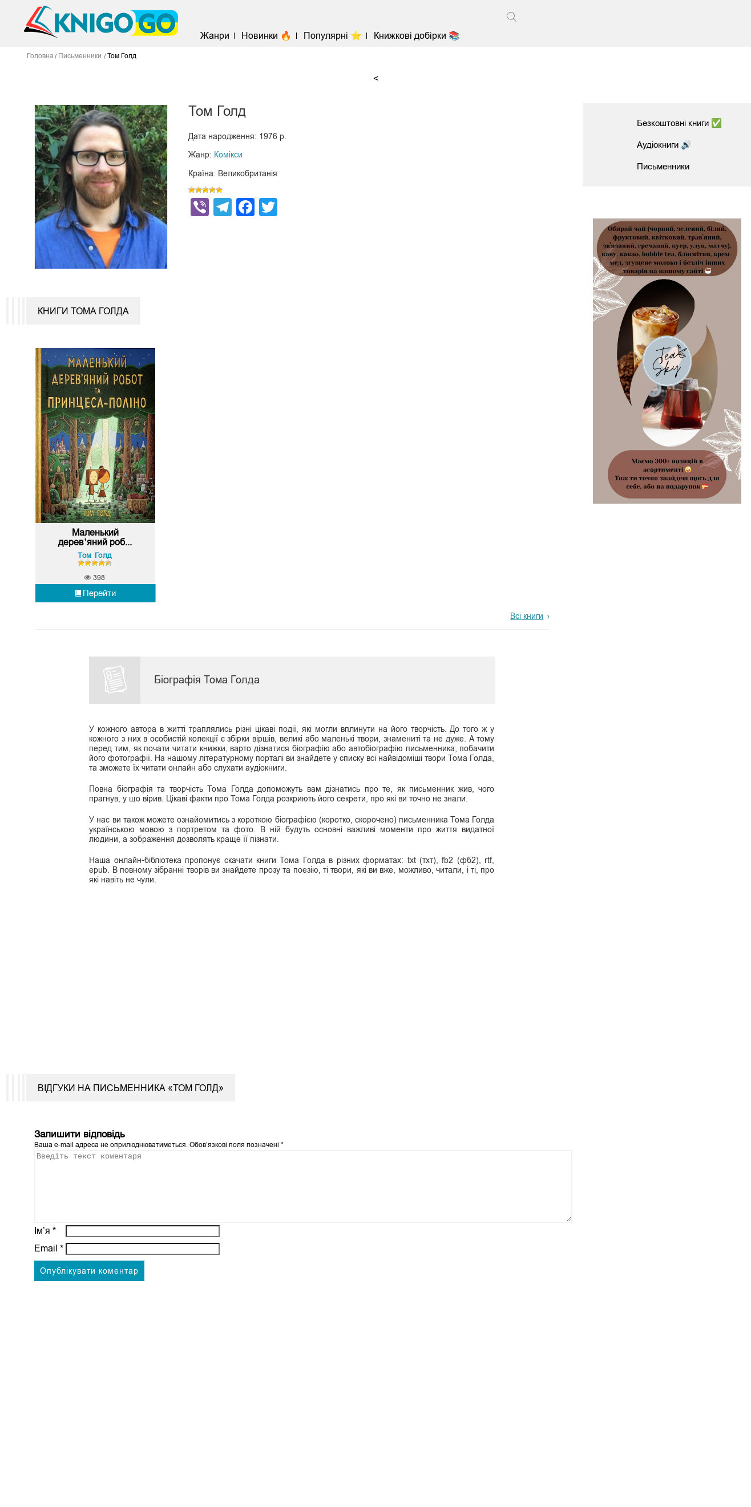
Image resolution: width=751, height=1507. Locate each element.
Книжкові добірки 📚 (421, 35)
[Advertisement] (285, 982)
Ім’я (45, 1255)
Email (48, 1273)
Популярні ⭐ (337, 35)
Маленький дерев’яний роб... (94, 549)
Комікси (228, 154)
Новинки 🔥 (271, 35)
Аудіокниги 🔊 (666, 144)
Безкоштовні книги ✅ (683, 123)
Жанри (218, 35)
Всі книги (526, 627)
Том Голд (95, 566)
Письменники (665, 166)
